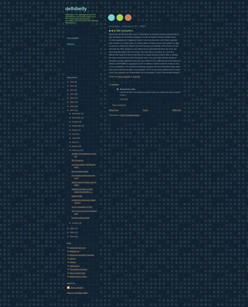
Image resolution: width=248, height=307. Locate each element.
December (76, 114)
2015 (72, 82)
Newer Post (113, 110)
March (75, 146)
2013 (72, 86)
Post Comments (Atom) (130, 115)
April (74, 142)
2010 (72, 98)
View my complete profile (77, 293)
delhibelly (76, 8)
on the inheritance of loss (82, 207)
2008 (72, 106)
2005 (72, 232)
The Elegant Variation (78, 269)
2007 (72, 110)
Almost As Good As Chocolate (82, 255)
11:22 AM (124, 99)
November (76, 118)
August (75, 130)
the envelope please (80, 171)
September (77, 126)
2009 (72, 102)
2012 (72, 90)
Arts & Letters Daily (77, 273)
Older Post (176, 110)
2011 (72, 94)
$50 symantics (78, 160)
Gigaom (73, 262)
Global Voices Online (78, 277)
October (75, 122)
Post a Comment (119, 105)
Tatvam (73, 258)
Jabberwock (74, 266)
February (76, 150)
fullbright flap (77, 196)
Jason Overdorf (76, 288)
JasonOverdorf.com (78, 248)
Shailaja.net (74, 251)
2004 (72, 237)
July (74, 134)
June (74, 138)
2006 (72, 228)
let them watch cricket (80, 218)
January (75, 223)
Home (145, 110)
